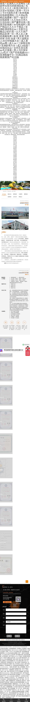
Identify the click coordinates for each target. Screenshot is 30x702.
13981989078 (21, 1)
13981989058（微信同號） (12, 1)
